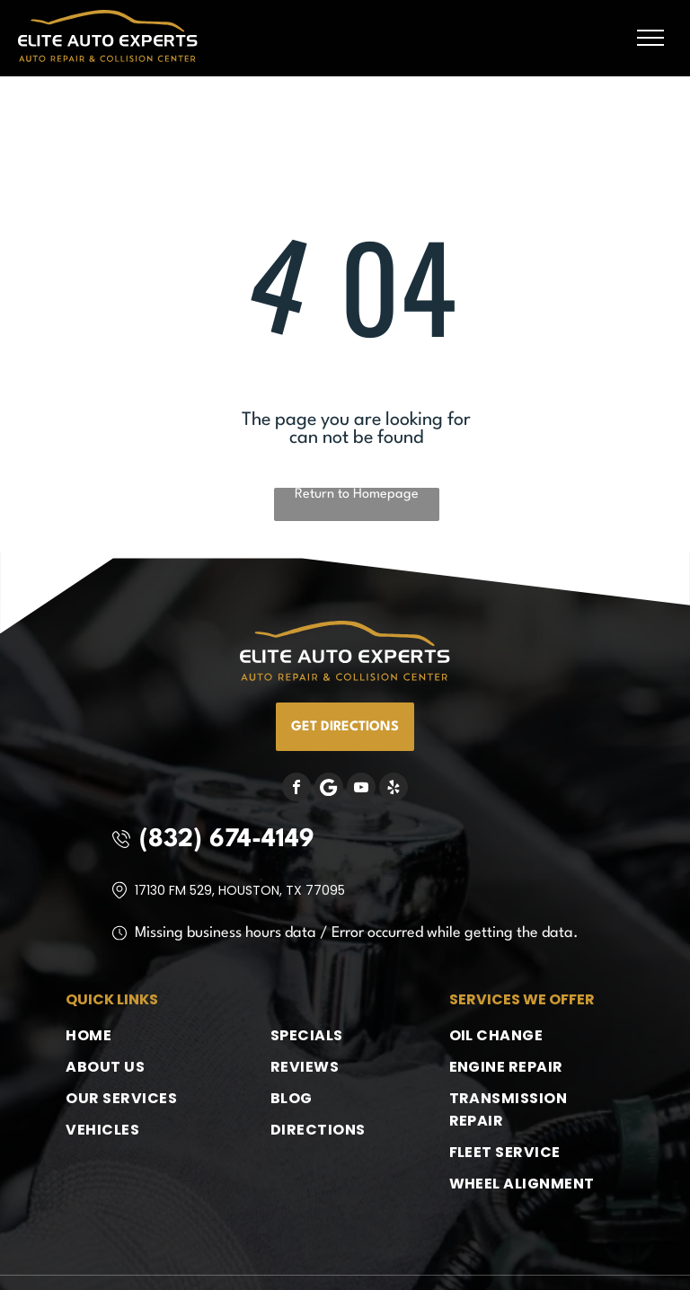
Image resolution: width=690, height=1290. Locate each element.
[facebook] (296, 789)
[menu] (650, 37)
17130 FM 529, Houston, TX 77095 (240, 890)
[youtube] (361, 789)
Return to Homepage (357, 494)
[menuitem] (138, 1035)
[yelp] (393, 789)
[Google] (328, 789)
